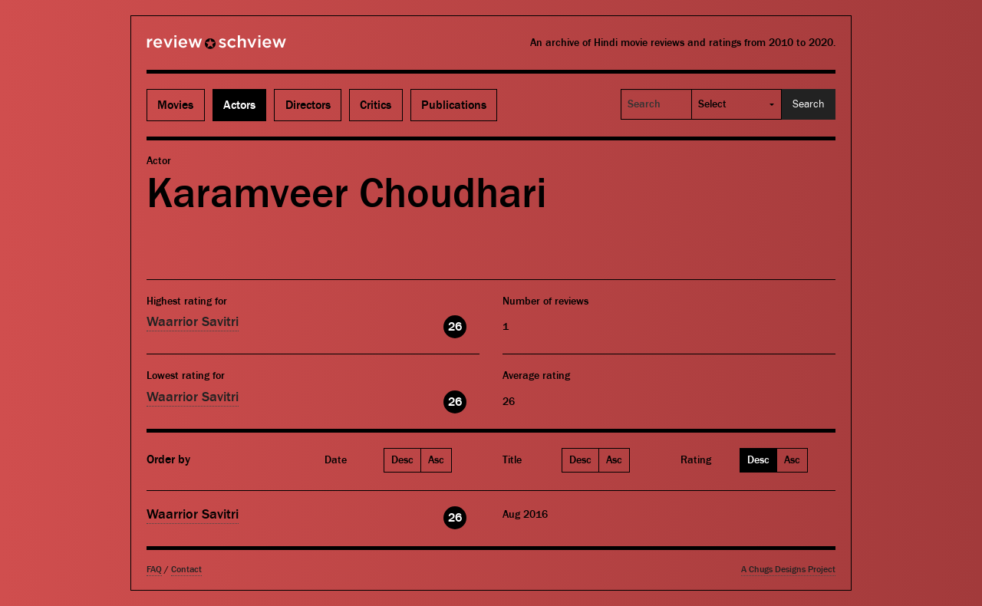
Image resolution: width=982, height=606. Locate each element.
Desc (402, 460)
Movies (175, 105)
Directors (308, 105)
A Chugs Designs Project (788, 569)
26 (455, 326)
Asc (436, 460)
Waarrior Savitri (193, 322)
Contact (186, 569)
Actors (239, 105)
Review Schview (190, 48)
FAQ (154, 569)
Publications (453, 105)
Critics (375, 105)
